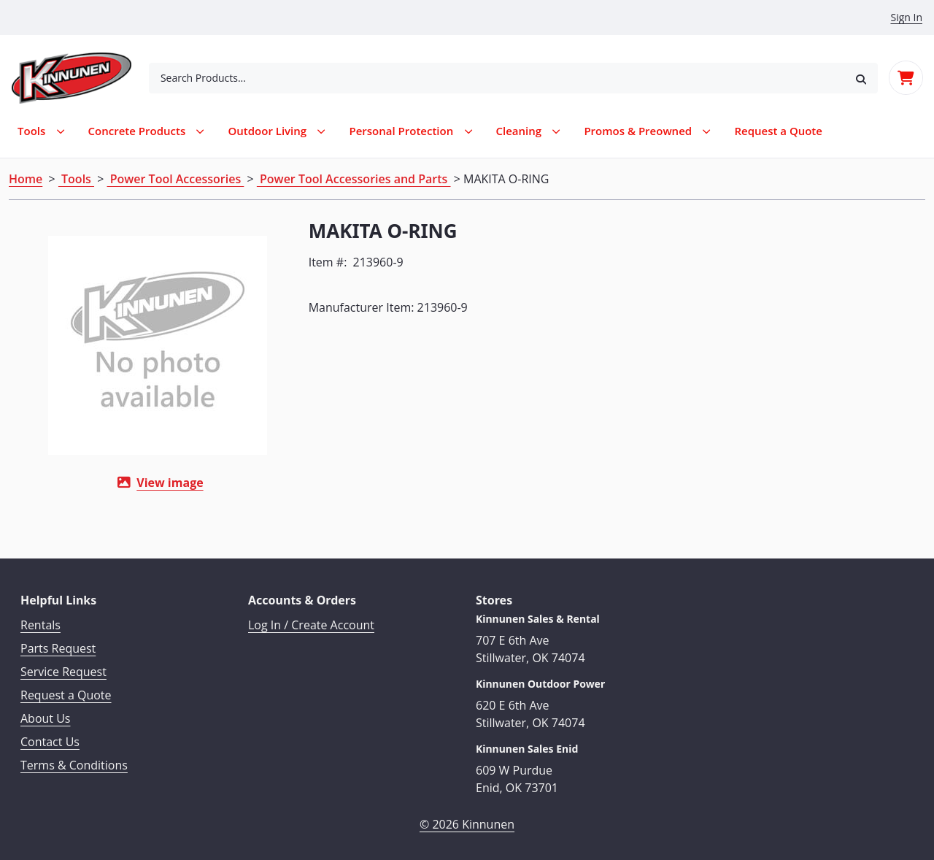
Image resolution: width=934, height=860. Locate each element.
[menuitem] (778, 131)
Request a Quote (66, 688)
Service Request (63, 664)
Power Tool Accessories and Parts (354, 179)
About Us (45, 711)
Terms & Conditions (74, 758)
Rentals (40, 618)
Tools (76, 179)
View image (142, 483)
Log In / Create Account (311, 618)
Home (25, 179)
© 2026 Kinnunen (467, 816)
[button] (861, 78)
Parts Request (58, 641)
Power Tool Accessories (175, 179)
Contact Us (50, 734)
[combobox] (497, 78)
